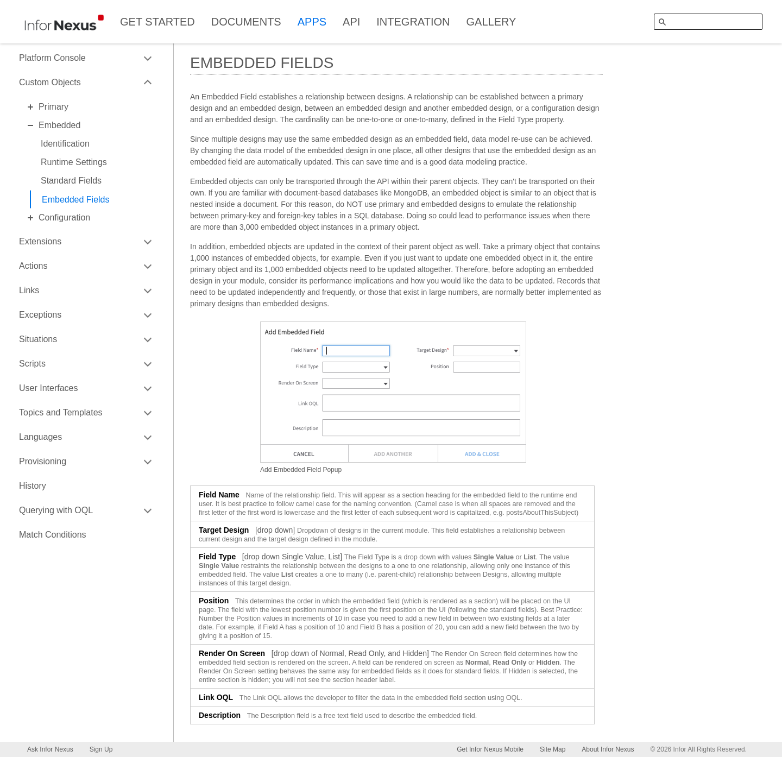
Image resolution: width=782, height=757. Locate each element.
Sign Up (101, 749)
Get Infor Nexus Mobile (490, 749)
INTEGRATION (413, 22)
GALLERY (491, 22)
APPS (312, 22)
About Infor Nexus (608, 749)
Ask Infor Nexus (50, 749)
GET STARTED (157, 22)
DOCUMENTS (246, 22)
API (351, 22)
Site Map (552, 749)
